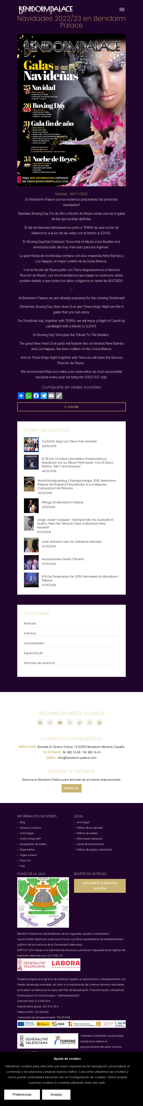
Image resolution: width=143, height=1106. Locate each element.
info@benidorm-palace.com (77, 758)
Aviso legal (83, 822)
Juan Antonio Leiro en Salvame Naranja (72, 542)
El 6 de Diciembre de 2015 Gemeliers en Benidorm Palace (80, 578)
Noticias (61, 194)
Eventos (30, 633)
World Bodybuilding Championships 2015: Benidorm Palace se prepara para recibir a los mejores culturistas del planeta (77, 484)
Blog (22, 822)
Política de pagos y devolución (94, 849)
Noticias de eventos (39, 663)
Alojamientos (27, 849)
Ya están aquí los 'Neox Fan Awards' (69, 441)
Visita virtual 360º (30, 838)
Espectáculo (33, 653)
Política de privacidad (90, 827)
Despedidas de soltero (33, 844)
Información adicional (89, 838)
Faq (22, 866)
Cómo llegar (27, 833)
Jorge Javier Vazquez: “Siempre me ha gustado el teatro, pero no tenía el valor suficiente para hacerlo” (75, 523)
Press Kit (25, 860)
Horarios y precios (30, 827)
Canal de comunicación (90, 844)
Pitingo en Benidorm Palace (62, 502)
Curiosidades (34, 643)
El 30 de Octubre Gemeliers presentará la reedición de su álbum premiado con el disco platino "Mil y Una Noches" (77, 462)
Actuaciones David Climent (63, 559)
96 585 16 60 (71, 752)
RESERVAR (71, 788)
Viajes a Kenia (28, 855)
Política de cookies (87, 833)
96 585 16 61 (92, 752)
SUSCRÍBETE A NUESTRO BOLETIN (99, 886)
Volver (72, 407)
